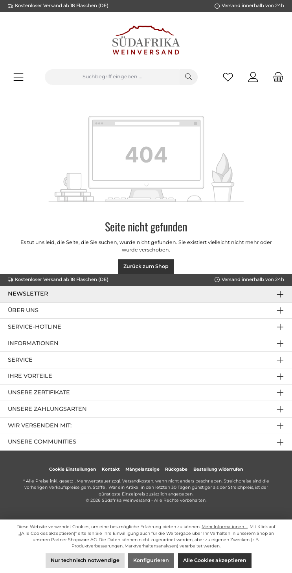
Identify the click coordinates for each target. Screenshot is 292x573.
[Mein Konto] (253, 77)
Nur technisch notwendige (85, 560)
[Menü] (18, 77)
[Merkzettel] (228, 77)
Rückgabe (176, 469)
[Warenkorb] (276, 77)
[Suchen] (189, 77)
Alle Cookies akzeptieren (214, 560)
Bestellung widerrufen (218, 469)
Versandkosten (137, 481)
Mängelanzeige (142, 469)
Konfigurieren (151, 560)
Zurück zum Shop (146, 266)
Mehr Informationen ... (225, 526)
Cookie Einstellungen (72, 469)
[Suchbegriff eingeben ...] (112, 77)
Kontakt (111, 469)
